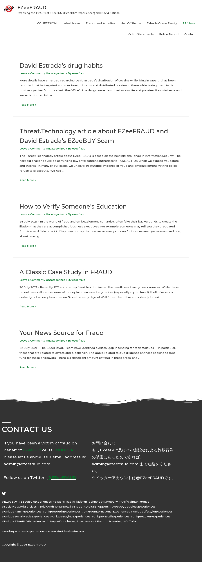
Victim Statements (141, 34)
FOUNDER (63, 459)
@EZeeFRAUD (62, 487)
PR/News (189, 23)
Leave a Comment (32, 73)
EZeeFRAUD (37, 7)
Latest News (71, 23)
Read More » (28, 104)
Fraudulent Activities (100, 23)
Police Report (169, 34)
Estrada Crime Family (162, 23)
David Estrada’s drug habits (70, 65)
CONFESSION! (47, 23)
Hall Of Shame (131, 23)
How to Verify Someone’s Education (86, 215)
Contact (190, 34)
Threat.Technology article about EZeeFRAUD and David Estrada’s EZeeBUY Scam (98, 140)
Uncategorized (58, 73)
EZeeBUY (32, 459)
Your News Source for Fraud (71, 341)
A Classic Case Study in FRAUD (76, 280)
